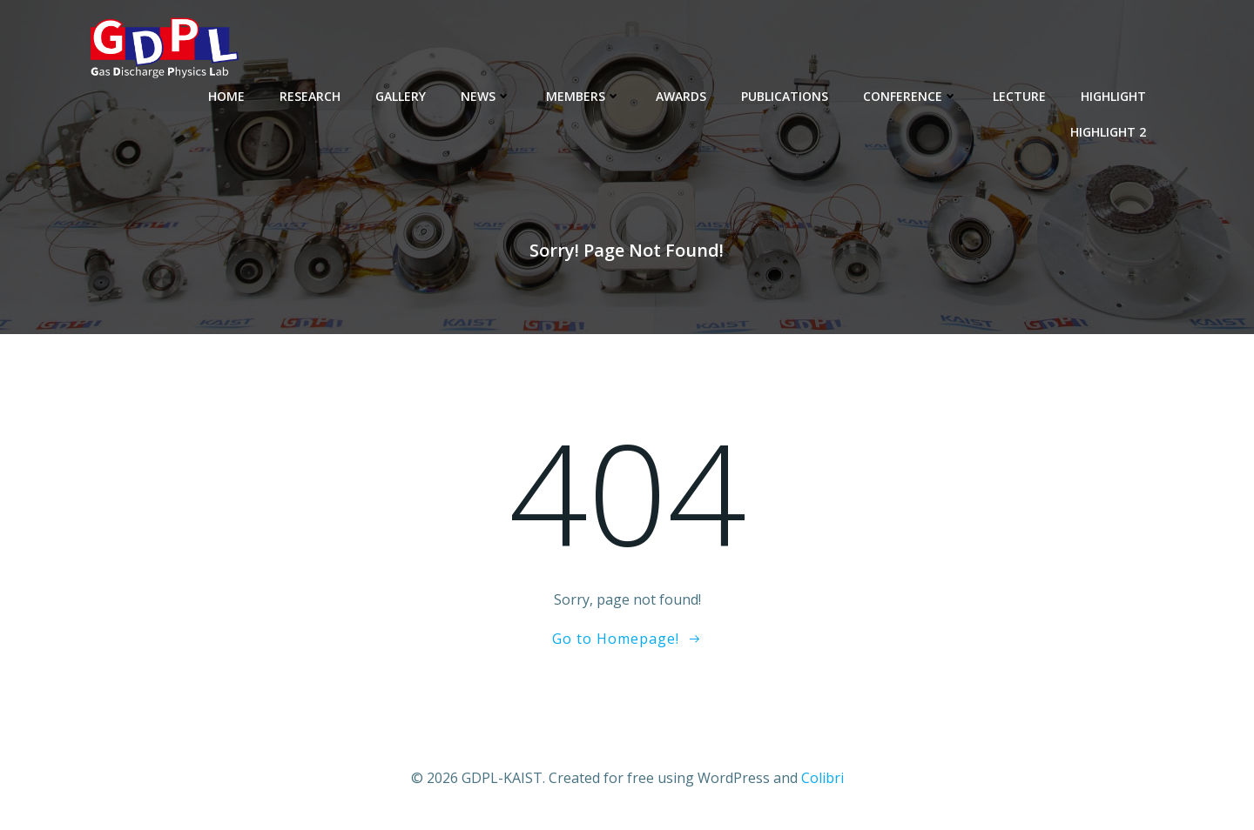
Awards (681, 96)
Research (310, 96)
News (486, 96)
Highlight (1113, 96)
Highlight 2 (1108, 132)
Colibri (822, 777)
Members (583, 96)
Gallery (400, 96)
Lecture (1019, 96)
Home (226, 96)
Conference (910, 96)
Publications (784, 96)
